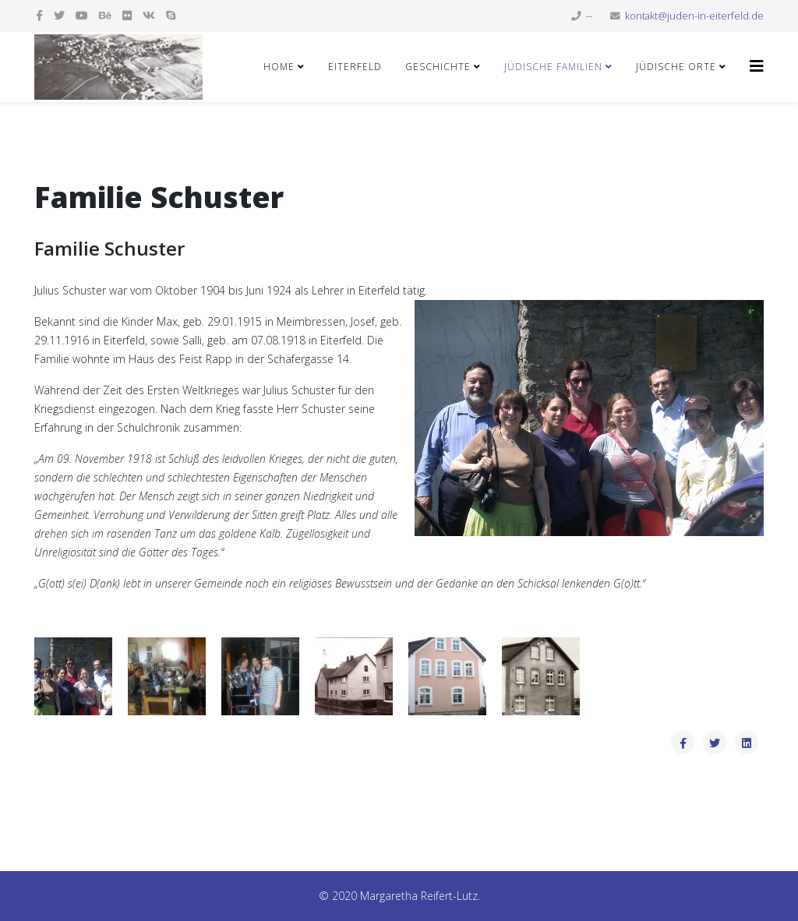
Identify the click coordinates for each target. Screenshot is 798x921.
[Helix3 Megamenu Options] (757, 66)
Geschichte (438, 66)
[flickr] (127, 15)
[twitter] (59, 15)
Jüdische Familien (553, 66)
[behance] (105, 15)
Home (279, 66)
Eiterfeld (355, 66)
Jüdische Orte (676, 66)
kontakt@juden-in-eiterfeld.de (694, 16)
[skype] (170, 15)
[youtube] (82, 15)
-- (589, 16)
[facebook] (39, 15)
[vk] (149, 15)
